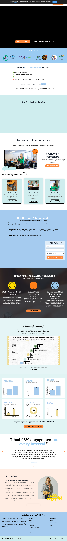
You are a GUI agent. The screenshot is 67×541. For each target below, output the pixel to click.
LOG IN (51, 520)
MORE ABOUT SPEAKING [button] (52, 165)
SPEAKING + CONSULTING (34, 527)
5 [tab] (36, 466)
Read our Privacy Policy (13, 2)
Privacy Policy (55, 538)
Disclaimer (62, 538)
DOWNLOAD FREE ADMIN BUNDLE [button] (42, 41)
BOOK (30, 530)
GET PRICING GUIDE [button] (33, 201)
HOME (30, 520)
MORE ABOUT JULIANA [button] (33, 504)
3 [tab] (33, 466)
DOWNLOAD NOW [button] (12, 200)
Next (64, 451)
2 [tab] (31, 466)
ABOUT (30, 522)
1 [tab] (30, 466)
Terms (50, 538)
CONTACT (52, 525)
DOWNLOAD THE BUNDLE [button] (33, 310)
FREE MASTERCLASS (54, 522)
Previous (2, 451)
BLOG (30, 532)
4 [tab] (35, 466)
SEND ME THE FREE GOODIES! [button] (55, 257)
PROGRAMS (31, 525)
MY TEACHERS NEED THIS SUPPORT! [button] (33, 426)
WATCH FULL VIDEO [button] (22, 41)
